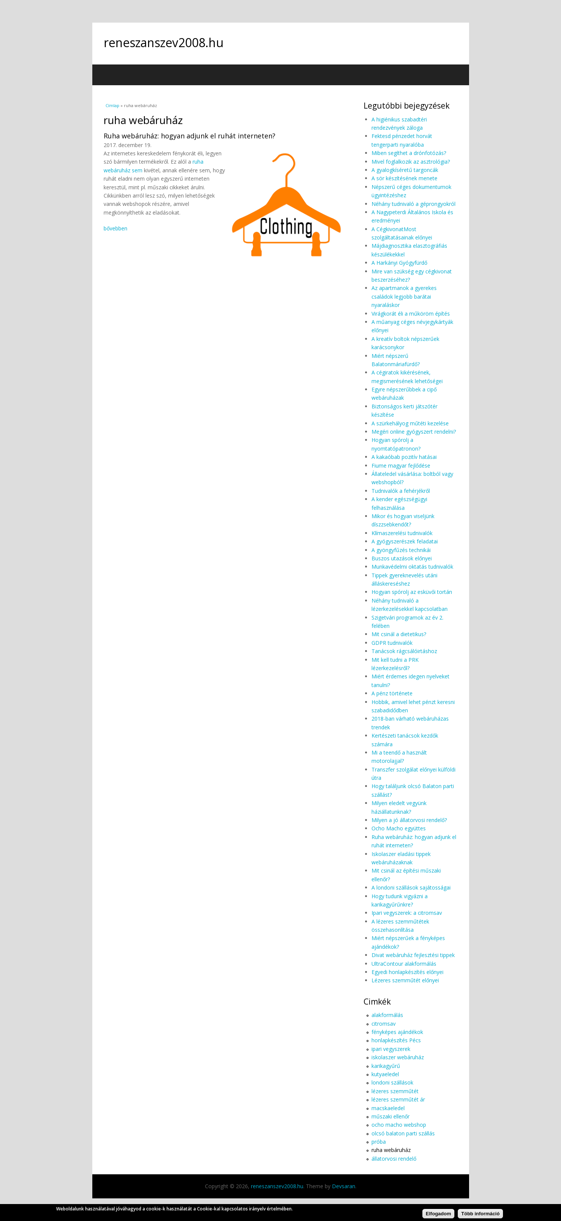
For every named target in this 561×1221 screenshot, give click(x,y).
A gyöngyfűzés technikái (401, 550)
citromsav (383, 1023)
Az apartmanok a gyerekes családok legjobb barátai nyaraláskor (404, 296)
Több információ (480, 1215)
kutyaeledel (385, 1074)
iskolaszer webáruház (397, 1057)
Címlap (112, 105)
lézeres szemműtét (395, 1091)
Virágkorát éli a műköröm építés (410, 313)
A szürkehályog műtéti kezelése (410, 423)
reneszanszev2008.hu (163, 42)
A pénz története (392, 693)
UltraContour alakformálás (403, 963)
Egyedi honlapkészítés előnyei (407, 972)
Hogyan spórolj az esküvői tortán (411, 591)
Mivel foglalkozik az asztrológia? (410, 161)
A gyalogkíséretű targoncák (404, 169)
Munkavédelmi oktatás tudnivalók (412, 566)
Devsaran (343, 1186)
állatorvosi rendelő (393, 1158)
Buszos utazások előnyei (401, 558)
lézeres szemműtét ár (398, 1099)
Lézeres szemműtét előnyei (405, 980)
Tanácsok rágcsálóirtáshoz (404, 651)
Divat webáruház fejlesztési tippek (413, 955)
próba (378, 1141)
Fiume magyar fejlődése (400, 465)
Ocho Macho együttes (398, 828)
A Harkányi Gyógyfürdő (399, 262)
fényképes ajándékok (397, 1031)
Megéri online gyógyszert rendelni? (413, 431)
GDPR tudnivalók (392, 642)
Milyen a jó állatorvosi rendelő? (409, 820)
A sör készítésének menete (404, 178)
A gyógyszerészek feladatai (404, 541)
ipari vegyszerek (390, 1048)
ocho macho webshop (398, 1124)
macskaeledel (388, 1108)
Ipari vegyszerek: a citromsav (406, 912)
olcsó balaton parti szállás (403, 1133)
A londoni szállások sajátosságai (411, 887)
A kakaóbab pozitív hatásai (404, 456)
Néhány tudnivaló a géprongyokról (413, 203)
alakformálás (387, 1015)
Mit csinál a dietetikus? (398, 634)
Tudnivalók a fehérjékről (400, 490)
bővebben (115, 228)
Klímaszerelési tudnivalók (402, 533)
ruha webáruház (391, 1150)
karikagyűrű (385, 1065)
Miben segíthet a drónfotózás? (408, 152)
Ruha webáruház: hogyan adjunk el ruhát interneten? (189, 135)
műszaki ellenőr (390, 1116)
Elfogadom (438, 1215)
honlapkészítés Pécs (396, 1040)
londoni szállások (392, 1082)
